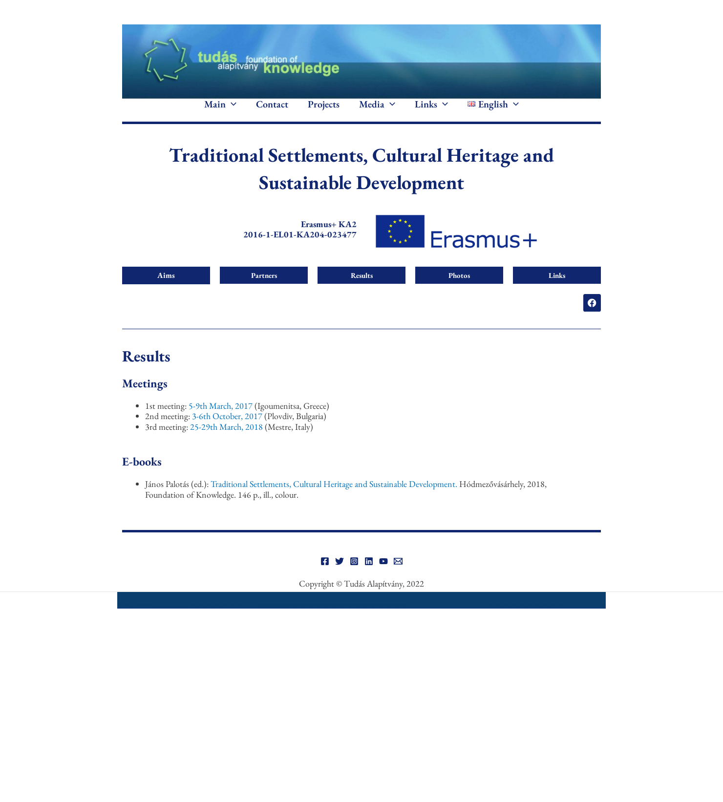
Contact (272, 111)
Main (220, 111)
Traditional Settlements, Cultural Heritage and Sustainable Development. (335, 498)
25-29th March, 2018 (227, 440)
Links (431, 111)
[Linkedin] (368, 575)
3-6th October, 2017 (228, 430)
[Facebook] (324, 575)
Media (377, 111)
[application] (231, 111)
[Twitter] (339, 575)
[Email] (398, 575)
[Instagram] (354, 575)
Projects (324, 111)
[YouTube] (383, 575)
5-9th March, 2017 (222, 419)
